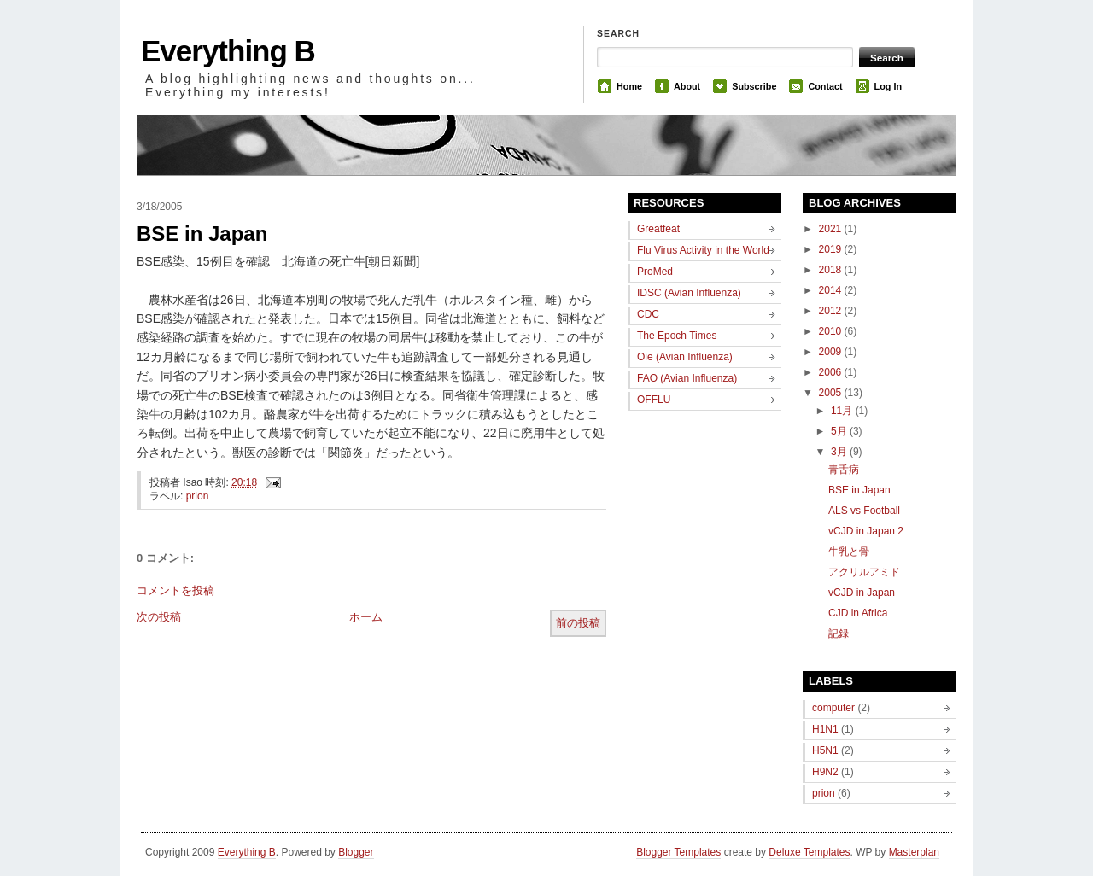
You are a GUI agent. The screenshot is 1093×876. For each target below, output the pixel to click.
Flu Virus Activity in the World (703, 250)
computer (833, 708)
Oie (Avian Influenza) (685, 357)
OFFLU (653, 400)
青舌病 (843, 470)
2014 (832, 290)
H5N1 (825, 750)
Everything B (228, 50)
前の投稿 (578, 622)
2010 (832, 331)
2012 (832, 311)
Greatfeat (658, 229)
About (687, 86)
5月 (840, 431)
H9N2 (825, 772)
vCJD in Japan (861, 593)
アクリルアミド (864, 572)
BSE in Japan (202, 233)
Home (629, 86)
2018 (832, 270)
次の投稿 (159, 616)
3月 (840, 452)
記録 (838, 633)
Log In (888, 86)
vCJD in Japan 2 (865, 531)
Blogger (355, 852)
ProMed (655, 271)
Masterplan (914, 852)
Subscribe (754, 86)
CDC (648, 314)
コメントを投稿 (175, 590)
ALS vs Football (864, 511)
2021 (832, 229)
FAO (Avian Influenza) (687, 378)
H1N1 (825, 729)
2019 (832, 249)
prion (197, 496)
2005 (832, 393)
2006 (832, 372)
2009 (832, 352)
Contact (825, 86)
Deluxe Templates (809, 852)
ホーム (366, 616)
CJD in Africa (857, 613)
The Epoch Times (676, 336)
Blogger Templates (678, 852)
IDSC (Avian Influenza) (689, 293)
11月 (843, 411)
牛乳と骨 (848, 552)
